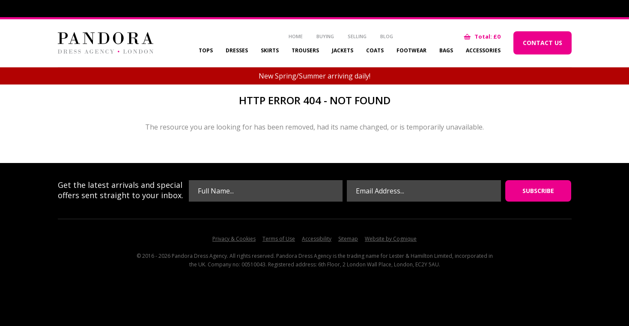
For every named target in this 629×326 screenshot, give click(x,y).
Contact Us (542, 43)
